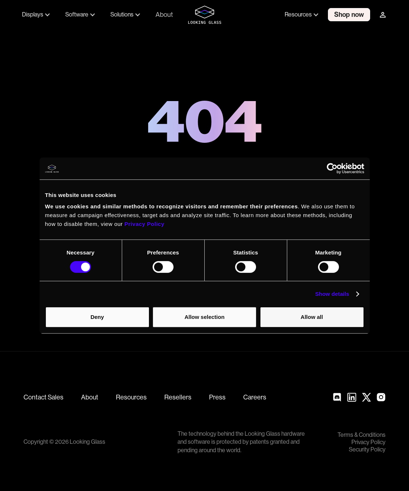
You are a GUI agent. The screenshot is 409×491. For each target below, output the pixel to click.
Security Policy (367, 450)
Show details (332, 294)
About (164, 14)
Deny (97, 317)
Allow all (312, 317)
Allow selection (204, 317)
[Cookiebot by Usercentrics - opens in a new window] (332, 168)
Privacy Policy (368, 442)
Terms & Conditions (361, 435)
